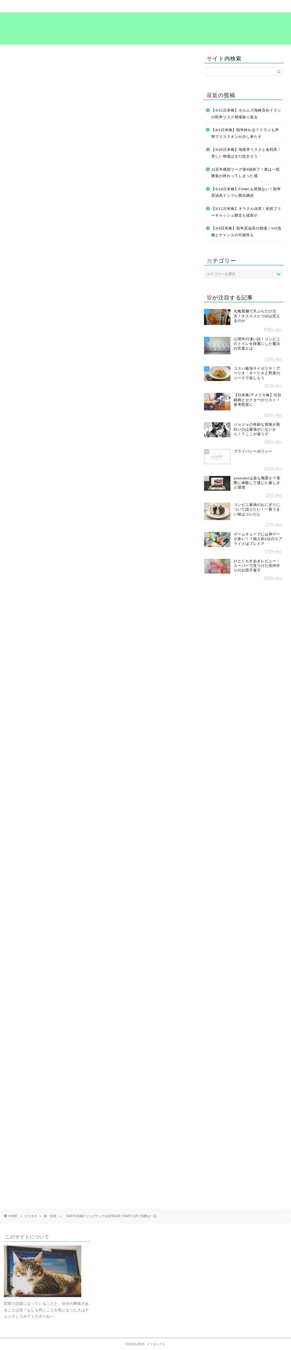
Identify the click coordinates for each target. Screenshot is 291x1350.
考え (215, 6)
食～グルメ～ (169, 6)
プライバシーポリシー (262, 6)
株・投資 (16, 60)
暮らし (75, 6)
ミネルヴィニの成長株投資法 (121, 334)
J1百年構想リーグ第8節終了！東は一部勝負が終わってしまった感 (245, 173)
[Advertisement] (98, 861)
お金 (16, 810)
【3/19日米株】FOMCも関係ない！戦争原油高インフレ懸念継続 (246, 192)
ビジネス (122, 6)
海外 (64, 810)
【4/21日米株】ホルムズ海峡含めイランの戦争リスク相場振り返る (246, 113)
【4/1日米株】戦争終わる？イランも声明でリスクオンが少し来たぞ (245, 133)
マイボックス (145, 28)
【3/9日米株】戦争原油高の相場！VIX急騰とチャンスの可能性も (246, 231)
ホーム (29, 6)
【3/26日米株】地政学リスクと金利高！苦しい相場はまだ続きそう (246, 153)
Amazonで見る (121, 342)
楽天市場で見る (121, 355)
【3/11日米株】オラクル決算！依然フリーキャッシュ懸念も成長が (246, 212)
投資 (50, 810)
